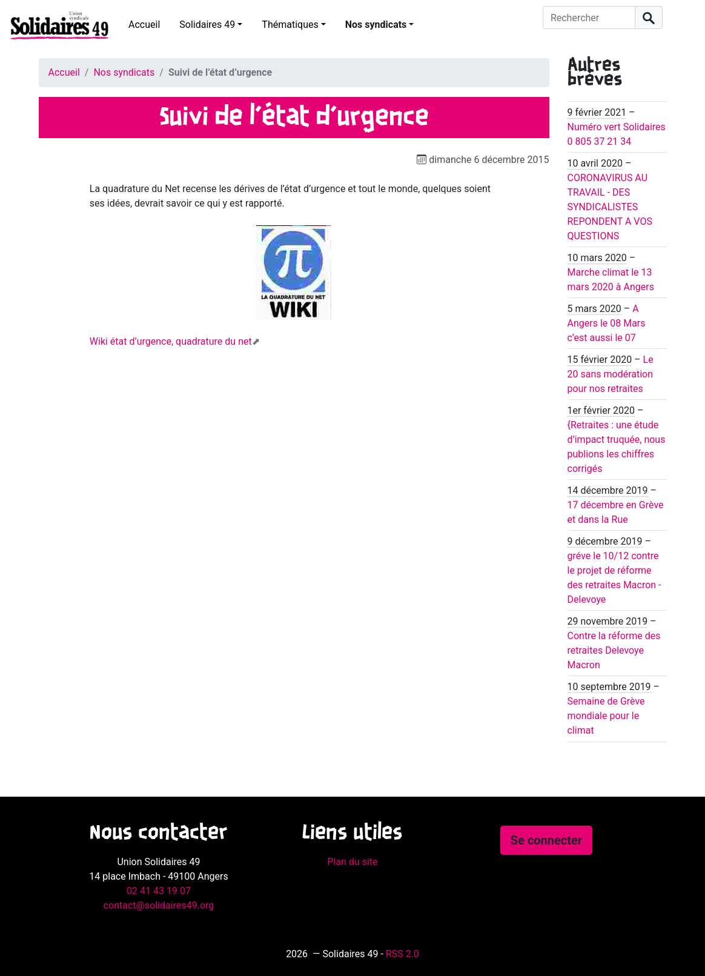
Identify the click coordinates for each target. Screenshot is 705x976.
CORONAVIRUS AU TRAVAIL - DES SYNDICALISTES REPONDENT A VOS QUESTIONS (610, 207)
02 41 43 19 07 (159, 891)
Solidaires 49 (207, 24)
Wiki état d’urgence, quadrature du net (171, 341)
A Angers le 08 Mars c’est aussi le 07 (607, 323)
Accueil (144, 24)
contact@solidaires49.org (159, 905)
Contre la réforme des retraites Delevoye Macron (614, 650)
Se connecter (546, 840)
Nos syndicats (376, 24)
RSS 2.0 (402, 954)
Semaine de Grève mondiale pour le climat (606, 715)
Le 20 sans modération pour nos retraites (611, 374)
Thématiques (290, 24)
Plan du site (352, 862)
